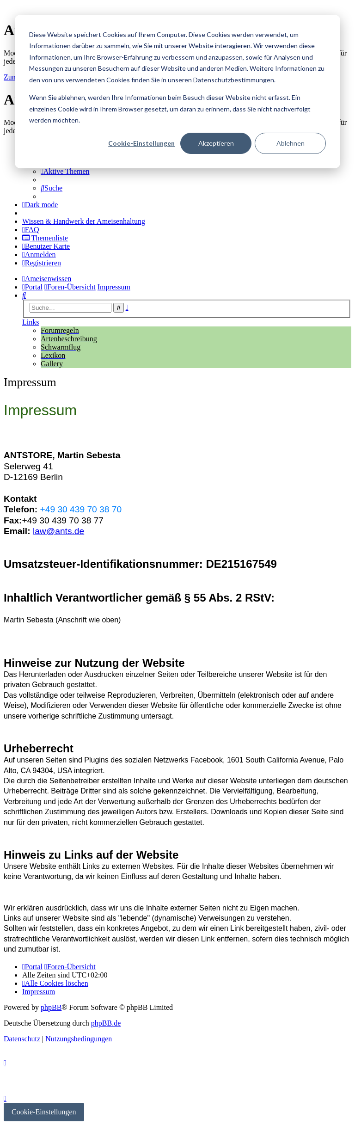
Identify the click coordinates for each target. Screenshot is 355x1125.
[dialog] (177, 91)
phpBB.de (106, 1023)
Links (30, 322)
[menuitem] (65, 171)
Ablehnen (290, 143)
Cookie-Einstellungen (141, 143)
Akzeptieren (216, 143)
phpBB (51, 1007)
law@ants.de (58, 531)
